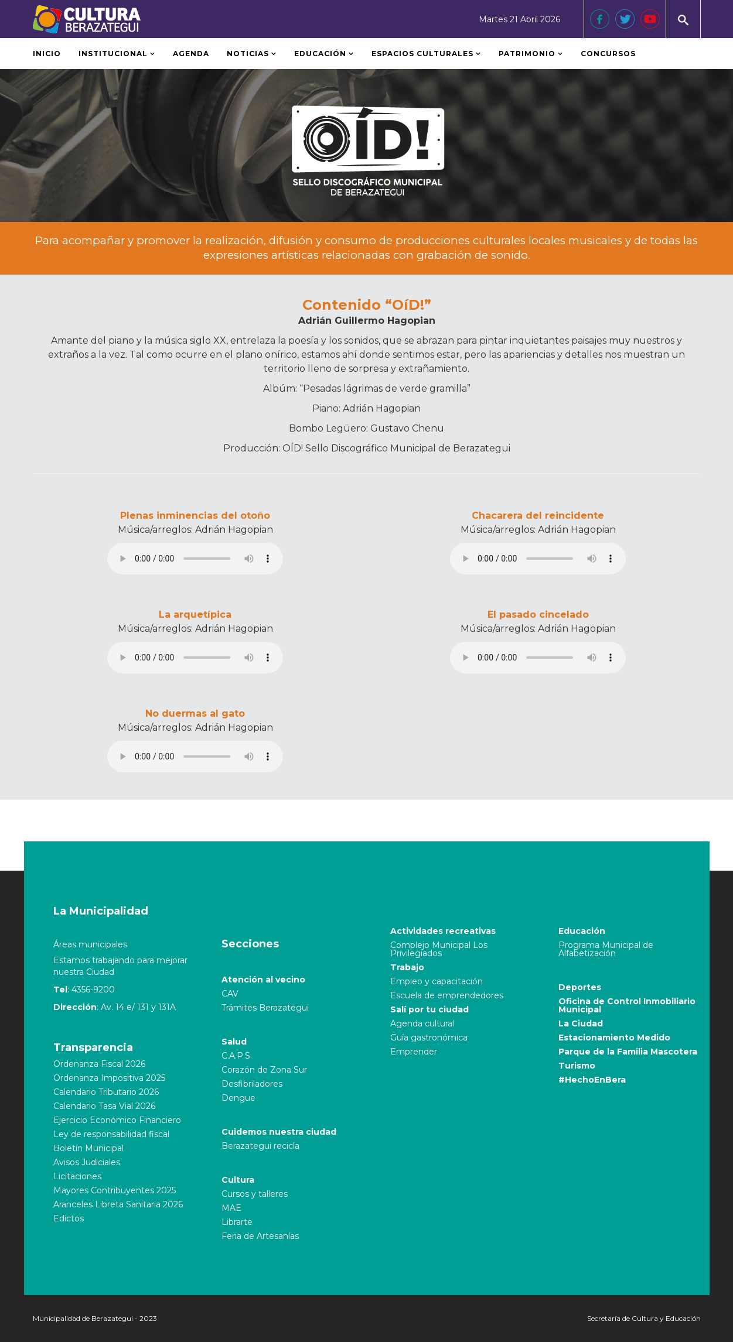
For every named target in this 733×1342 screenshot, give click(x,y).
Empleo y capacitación (436, 981)
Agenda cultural (422, 1023)
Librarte (237, 1222)
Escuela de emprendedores (446, 995)
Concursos (608, 53)
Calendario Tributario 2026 (106, 1092)
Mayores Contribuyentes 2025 (114, 1190)
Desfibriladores (251, 1084)
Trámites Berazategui (265, 1007)
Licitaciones (77, 1176)
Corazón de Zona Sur (264, 1069)
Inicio (47, 53)
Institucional (113, 53)
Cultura (237, 1180)
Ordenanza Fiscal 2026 (99, 1064)
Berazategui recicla (260, 1146)
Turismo (576, 1065)
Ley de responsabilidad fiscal (111, 1134)
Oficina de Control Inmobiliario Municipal (627, 1005)
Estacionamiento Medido (614, 1037)
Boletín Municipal (88, 1148)
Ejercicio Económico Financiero (117, 1120)
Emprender (413, 1051)
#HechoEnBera (592, 1079)
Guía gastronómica (429, 1037)
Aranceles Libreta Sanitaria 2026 (118, 1204)
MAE (231, 1208)
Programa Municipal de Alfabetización (605, 949)
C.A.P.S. (236, 1055)
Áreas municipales (90, 944)
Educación (320, 53)
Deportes (579, 987)
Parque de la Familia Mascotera (627, 1051)
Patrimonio (528, 53)
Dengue (238, 1098)
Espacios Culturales (422, 53)
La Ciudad (580, 1023)
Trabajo (407, 967)
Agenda (191, 53)
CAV (229, 993)
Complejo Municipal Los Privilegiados (438, 949)
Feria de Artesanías (260, 1236)
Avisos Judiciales (86, 1162)
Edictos (68, 1218)
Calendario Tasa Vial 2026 (104, 1106)
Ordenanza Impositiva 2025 (109, 1078)
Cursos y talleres (254, 1194)
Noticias (248, 53)
